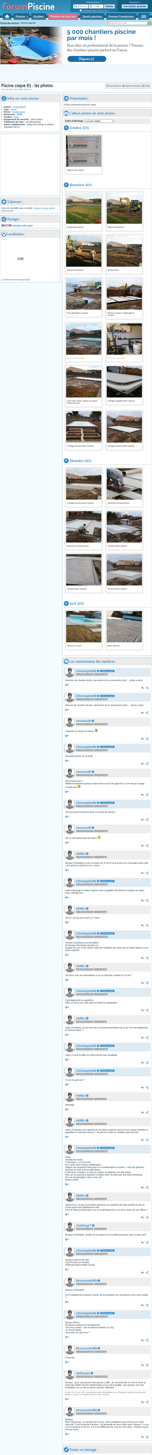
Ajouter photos (133, 86)
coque (14, 109)
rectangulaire (18, 112)
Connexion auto (89, 11)
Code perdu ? (103, 11)
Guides (39, 16)
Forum (21, 16)
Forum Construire (121, 16)
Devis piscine (92, 16)
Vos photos (115, 86)
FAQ (147, 86)
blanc (16, 117)
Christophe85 (19, 107)
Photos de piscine (63, 16)
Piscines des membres (9, 23)
